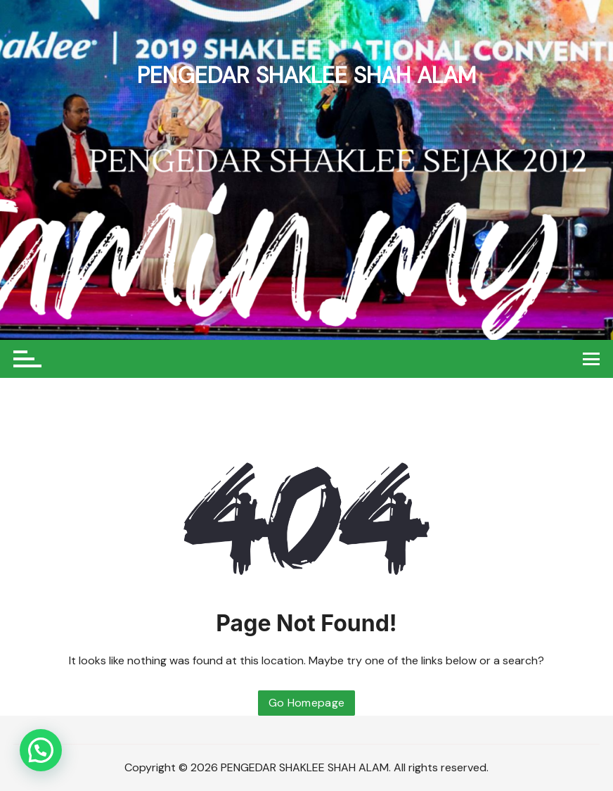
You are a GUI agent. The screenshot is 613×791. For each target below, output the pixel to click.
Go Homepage (307, 702)
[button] (41, 750)
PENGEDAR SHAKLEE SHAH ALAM (306, 75)
